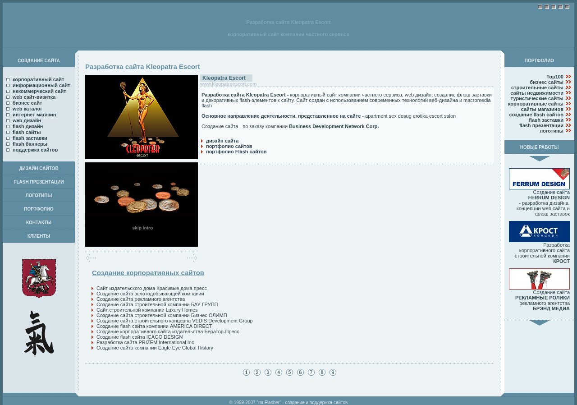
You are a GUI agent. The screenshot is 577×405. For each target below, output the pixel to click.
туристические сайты (537, 98)
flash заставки (30, 138)
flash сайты (27, 132)
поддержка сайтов (35, 149)
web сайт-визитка (34, 97)
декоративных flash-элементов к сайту (249, 100)
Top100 (554, 76)
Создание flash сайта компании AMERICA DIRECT (154, 326)
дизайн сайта (222, 140)
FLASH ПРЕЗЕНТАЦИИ (39, 181)
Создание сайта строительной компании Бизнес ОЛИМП (161, 315)
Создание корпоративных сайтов (148, 272)
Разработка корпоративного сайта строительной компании (539, 251)
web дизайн (27, 120)
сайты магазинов (542, 109)
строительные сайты (537, 87)
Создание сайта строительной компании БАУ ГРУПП (157, 304)
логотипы (551, 130)
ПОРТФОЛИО (38, 209)
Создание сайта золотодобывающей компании (150, 293)
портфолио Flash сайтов (236, 151)
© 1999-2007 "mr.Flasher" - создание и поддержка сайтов (288, 402)
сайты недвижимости (536, 93)
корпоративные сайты (535, 103)
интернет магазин (34, 114)
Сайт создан (310, 100)
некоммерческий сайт (39, 91)
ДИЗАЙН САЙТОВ (38, 168)
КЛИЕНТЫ (38, 236)
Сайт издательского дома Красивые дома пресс (151, 288)
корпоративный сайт (38, 79)
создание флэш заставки (463, 94)
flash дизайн (28, 126)
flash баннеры (30, 144)
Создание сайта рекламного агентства (140, 299)
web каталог (27, 108)
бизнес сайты (546, 82)
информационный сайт (41, 85)
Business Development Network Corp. (334, 126)
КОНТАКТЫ (38, 222)
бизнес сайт (27, 103)
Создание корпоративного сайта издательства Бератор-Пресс (167, 331)
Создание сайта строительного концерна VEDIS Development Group (174, 320)
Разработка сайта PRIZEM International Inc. (145, 342)
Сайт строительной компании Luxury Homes (147, 310)
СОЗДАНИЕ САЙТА (39, 60)
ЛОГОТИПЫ (39, 195)
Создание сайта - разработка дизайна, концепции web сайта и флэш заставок (539, 200)
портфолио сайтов (229, 146)
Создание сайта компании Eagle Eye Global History (154, 347)
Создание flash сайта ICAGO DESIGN (139, 337)
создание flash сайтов (536, 114)
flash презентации (541, 125)
